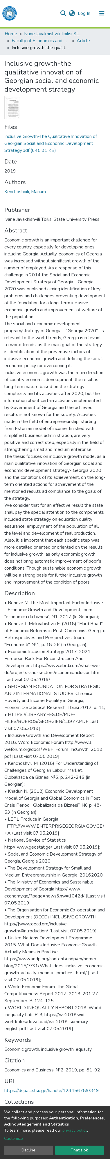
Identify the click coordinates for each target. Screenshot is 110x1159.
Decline (28, 1150)
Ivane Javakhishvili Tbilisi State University (53, 34)
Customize (13, 1138)
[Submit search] (63, 13)
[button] (72, 13)
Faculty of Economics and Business (41, 41)
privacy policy (74, 1130)
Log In (84, 13)
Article (83, 41)
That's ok (79, 1150)
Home (11, 34)
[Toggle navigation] (102, 13)
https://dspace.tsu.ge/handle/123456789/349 (51, 1090)
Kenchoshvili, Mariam (25, 192)
